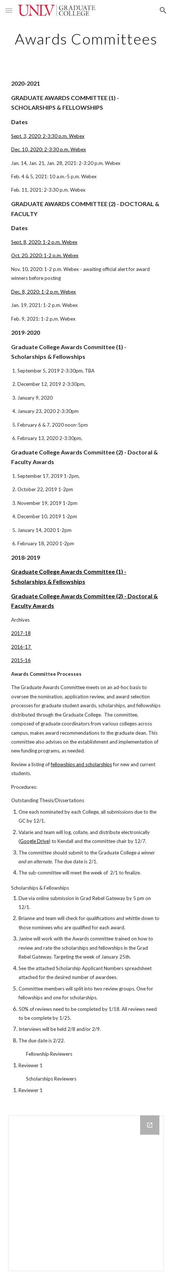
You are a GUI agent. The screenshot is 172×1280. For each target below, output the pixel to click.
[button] (9, 10)
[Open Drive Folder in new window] (149, 1125)
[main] (86, 39)
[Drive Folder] (86, 1193)
